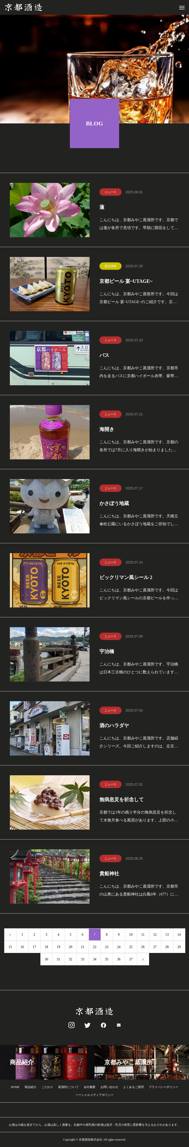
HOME (15, 1087)
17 (34, 947)
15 (10, 947)
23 (107, 947)
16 (22, 947)
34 (94, 959)
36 (119, 959)
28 (167, 947)
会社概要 (89, 1087)
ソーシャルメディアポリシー (94, 1095)
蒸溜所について (68, 1087)
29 (179, 947)
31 (58, 959)
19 (58, 947)
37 (131, 959)
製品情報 (110, 266)
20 (70, 947)
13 (167, 935)
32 (70, 959)
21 (82, 947)
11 (142, 935)
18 (46, 947)
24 (119, 947)
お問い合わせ (109, 1087)
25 (131, 947)
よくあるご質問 (133, 1087)
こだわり (47, 1087)
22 (94, 947)
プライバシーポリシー (163, 1087)
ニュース (110, 192)
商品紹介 (30, 1087)
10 (131, 935)
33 (82, 959)
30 (46, 959)
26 (143, 947)
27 (155, 947)
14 (179, 935)
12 (155, 935)
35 (107, 959)
